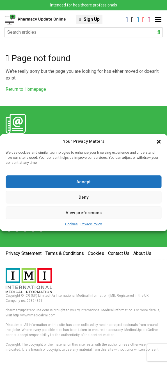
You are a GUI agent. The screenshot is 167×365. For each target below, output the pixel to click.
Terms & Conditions (64, 253)
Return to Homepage (26, 89)
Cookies (71, 224)
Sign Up (92, 19)
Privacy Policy (91, 224)
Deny (83, 197)
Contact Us (118, 253)
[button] (158, 141)
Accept (83, 181)
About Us (142, 253)
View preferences (84, 212)
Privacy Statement (24, 253)
